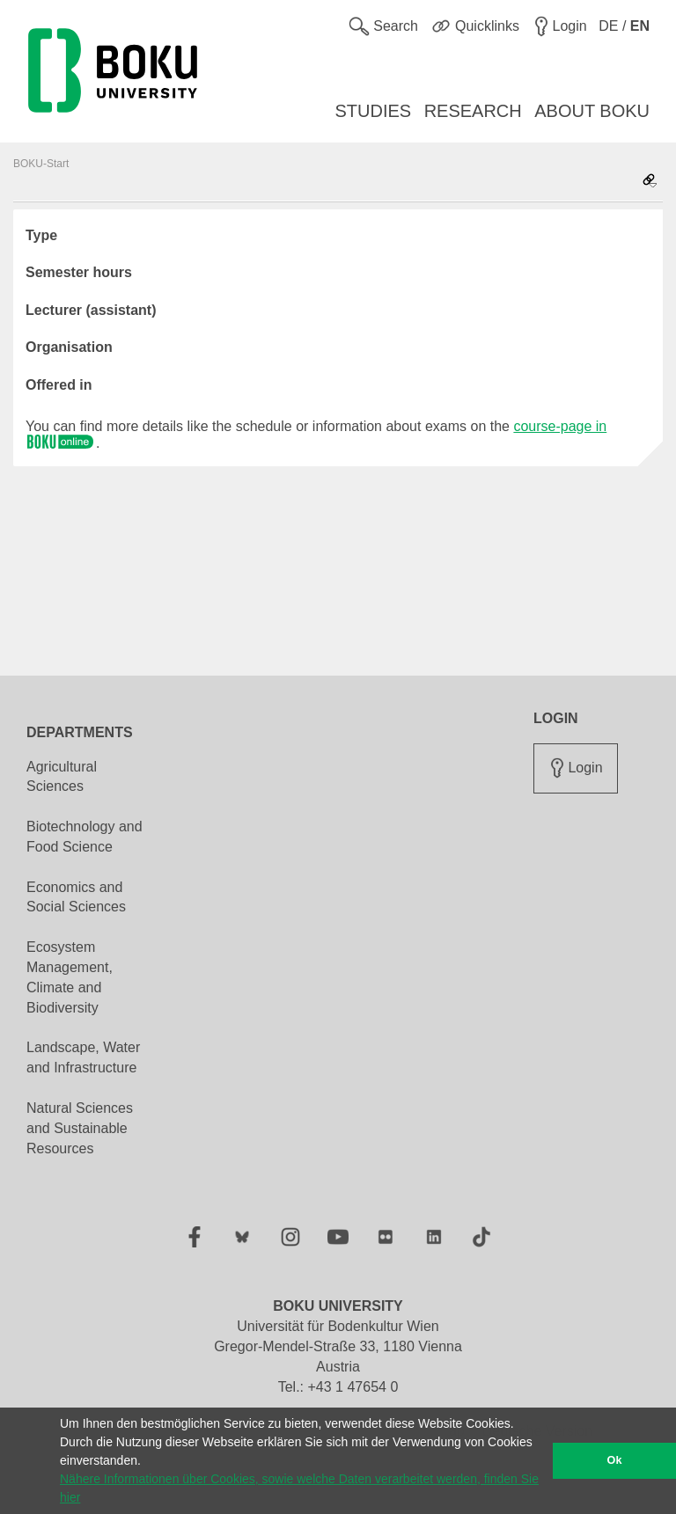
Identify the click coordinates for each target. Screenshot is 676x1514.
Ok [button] (614, 1460)
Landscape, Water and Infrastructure (83, 1057)
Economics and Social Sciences (76, 897)
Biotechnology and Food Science (84, 836)
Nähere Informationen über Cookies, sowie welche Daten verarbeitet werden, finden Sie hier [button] (299, 1488)
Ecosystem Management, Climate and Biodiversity (69, 977)
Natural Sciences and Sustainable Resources (79, 1128)
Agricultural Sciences (61, 776)
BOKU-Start (41, 163)
